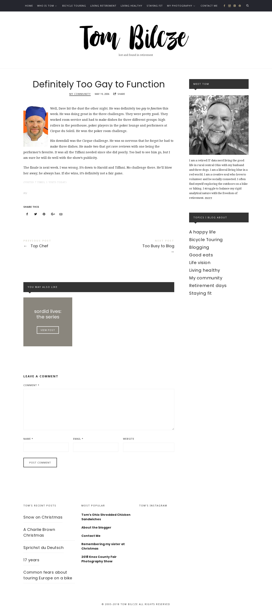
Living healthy (131, 5)
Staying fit (155, 5)
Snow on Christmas (42, 517)
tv (26, 193)
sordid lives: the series (47, 314)
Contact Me (209, 5)
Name (28, 438)
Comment (31, 385)
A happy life (202, 232)
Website (128, 438)
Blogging (199, 247)
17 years (31, 560)
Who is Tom (45, 5)
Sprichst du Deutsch (43, 547)
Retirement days (208, 286)
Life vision (200, 263)
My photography (179, 5)
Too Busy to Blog (136, 247)
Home (29, 5)
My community (80, 93)
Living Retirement (103, 5)
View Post (48, 329)
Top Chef (61, 244)
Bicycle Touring (74, 5)
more (208, 197)
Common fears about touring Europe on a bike (47, 575)
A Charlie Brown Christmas (39, 532)
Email (78, 438)
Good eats (201, 255)
